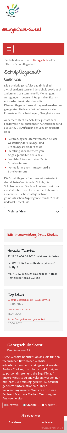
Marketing (50, 405)
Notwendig (13, 405)
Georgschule (41, 60)
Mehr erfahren (17, 211)
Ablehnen (47, 422)
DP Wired (58, 428)
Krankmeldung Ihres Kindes (36, 235)
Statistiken (32, 405)
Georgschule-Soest (21, 30)
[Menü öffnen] (9, 49)
